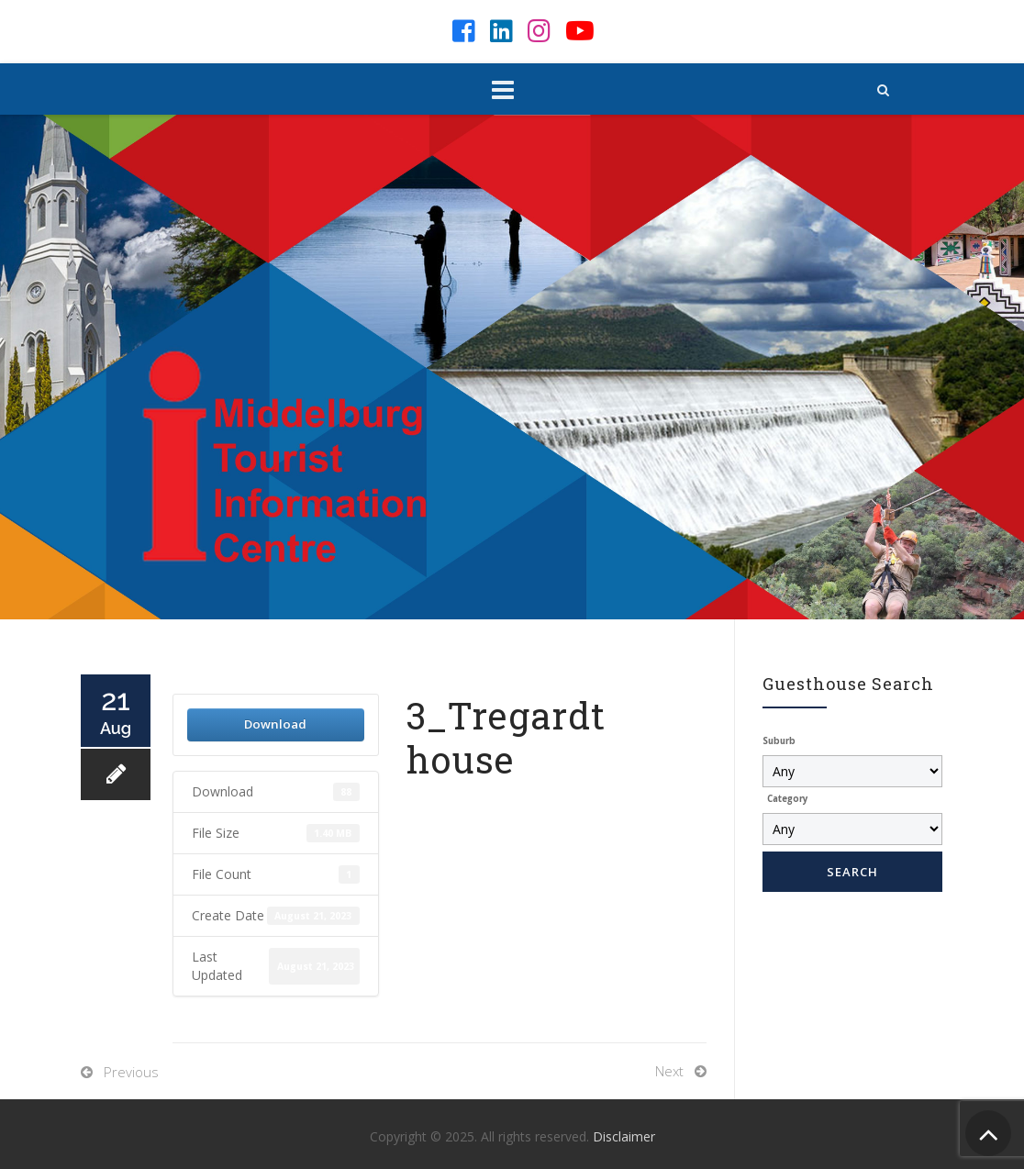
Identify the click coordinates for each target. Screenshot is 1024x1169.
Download (275, 724)
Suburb (779, 741)
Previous (131, 1072)
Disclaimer (624, 1136)
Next (669, 1071)
